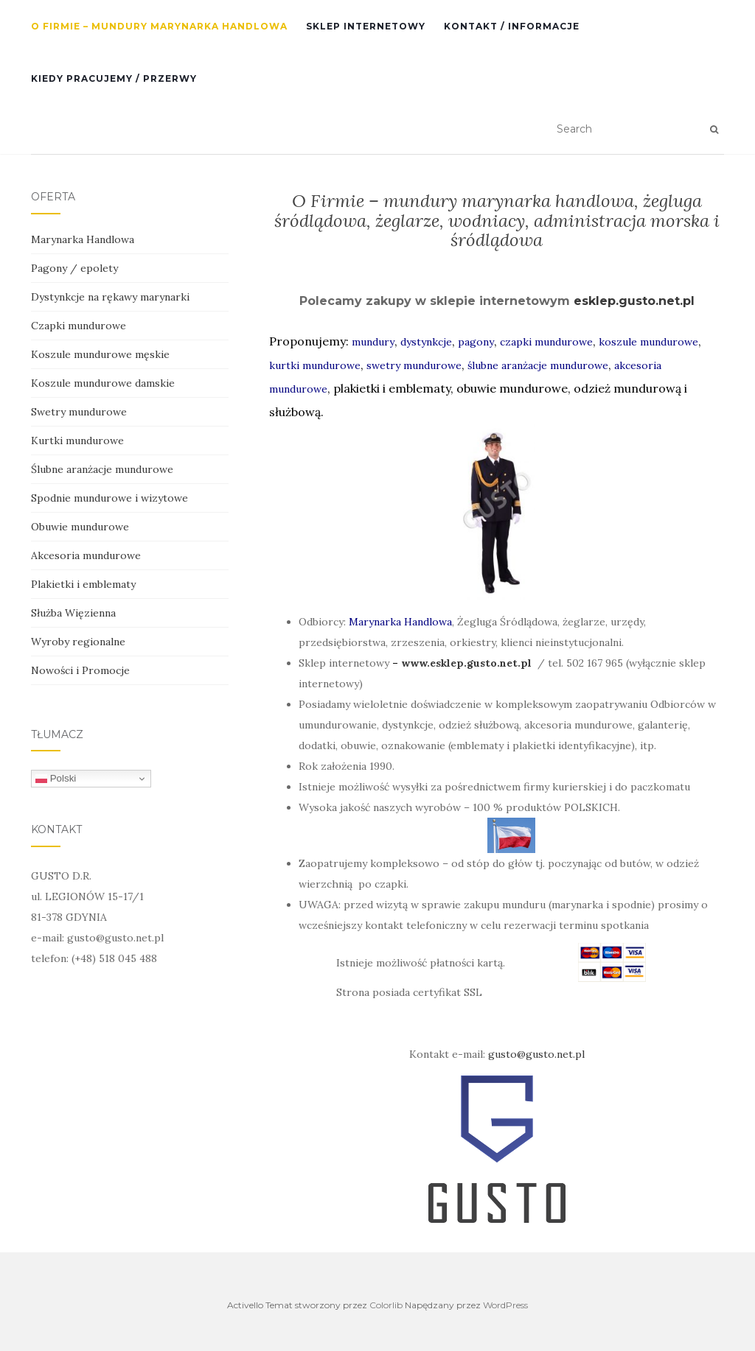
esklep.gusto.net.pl (634, 301)
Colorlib (386, 1304)
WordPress (505, 1304)
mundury (373, 341)
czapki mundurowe (546, 341)
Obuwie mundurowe (80, 526)
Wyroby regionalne (78, 641)
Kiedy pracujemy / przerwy (114, 78)
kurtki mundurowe (315, 365)
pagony (476, 341)
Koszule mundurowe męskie (100, 354)
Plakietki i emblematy (83, 584)
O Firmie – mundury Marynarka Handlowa (159, 26)
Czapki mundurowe (78, 325)
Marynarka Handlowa (400, 621)
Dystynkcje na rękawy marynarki (110, 296)
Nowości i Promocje (80, 670)
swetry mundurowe (414, 365)
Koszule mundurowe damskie (103, 383)
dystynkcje (426, 341)
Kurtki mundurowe (77, 440)
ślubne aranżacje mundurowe (537, 365)
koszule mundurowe (648, 341)
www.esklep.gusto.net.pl (466, 663)
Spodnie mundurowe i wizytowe (109, 498)
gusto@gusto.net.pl (536, 1054)
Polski (55, 779)
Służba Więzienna (73, 613)
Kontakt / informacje (512, 26)
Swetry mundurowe (79, 411)
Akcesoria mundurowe (86, 555)
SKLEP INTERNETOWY (365, 26)
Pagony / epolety (74, 268)
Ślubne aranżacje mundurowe (102, 469)
